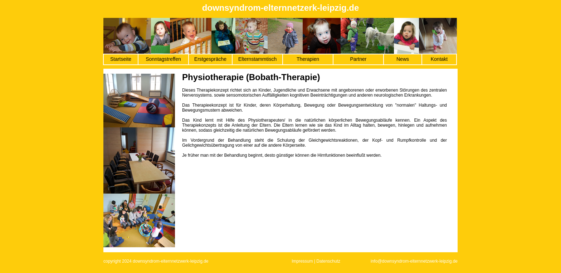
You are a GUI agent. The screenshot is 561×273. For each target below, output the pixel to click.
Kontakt (439, 59)
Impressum (302, 261)
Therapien (308, 59)
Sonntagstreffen (163, 59)
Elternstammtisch (257, 59)
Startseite (120, 59)
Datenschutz (328, 261)
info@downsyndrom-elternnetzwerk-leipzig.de (414, 261)
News (402, 59)
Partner (358, 59)
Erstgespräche (210, 59)
